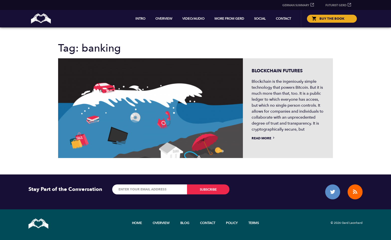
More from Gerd (229, 18)
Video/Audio (193, 18)
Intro (140, 18)
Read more (263, 138)
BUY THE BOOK (331, 18)
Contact (283, 18)
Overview (163, 18)
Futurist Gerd (335, 5)
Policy (232, 223)
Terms (253, 223)
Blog (184, 223)
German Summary (295, 5)
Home (137, 223)
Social (260, 18)
